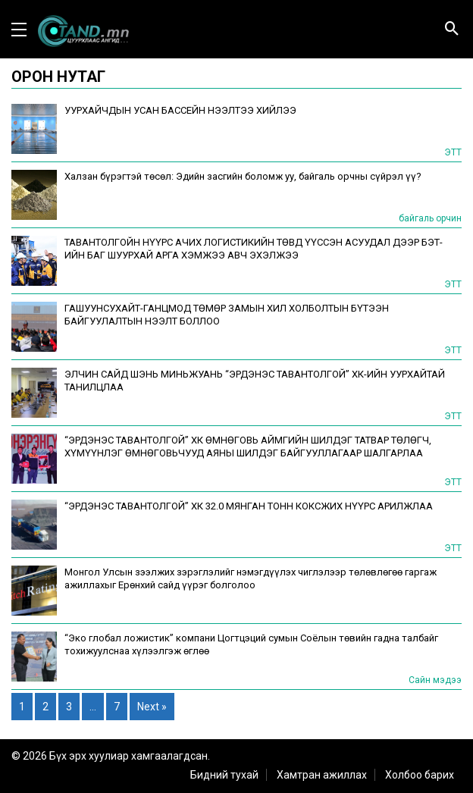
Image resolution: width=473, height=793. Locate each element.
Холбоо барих (419, 775)
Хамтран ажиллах (322, 775)
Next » (152, 707)
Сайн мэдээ (435, 680)
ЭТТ (453, 152)
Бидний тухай (224, 775)
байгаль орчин (430, 218)
